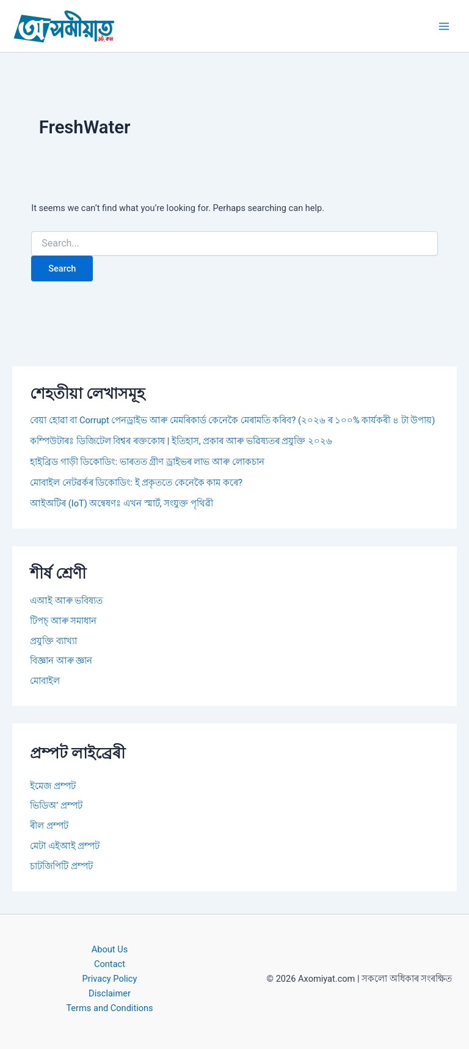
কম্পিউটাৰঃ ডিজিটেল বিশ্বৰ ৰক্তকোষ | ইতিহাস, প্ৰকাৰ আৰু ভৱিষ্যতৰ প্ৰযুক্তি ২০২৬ (181, 441)
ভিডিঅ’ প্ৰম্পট (56, 805)
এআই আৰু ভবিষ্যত (66, 600)
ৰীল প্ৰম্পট (49, 825)
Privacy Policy (109, 978)
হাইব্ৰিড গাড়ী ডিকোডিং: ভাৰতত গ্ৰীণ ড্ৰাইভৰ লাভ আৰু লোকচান (147, 461)
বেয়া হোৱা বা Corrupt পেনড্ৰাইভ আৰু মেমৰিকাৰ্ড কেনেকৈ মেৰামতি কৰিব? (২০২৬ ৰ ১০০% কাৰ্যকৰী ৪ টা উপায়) (232, 420)
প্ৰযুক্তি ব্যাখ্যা (53, 641)
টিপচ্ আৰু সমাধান (63, 620)
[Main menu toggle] (444, 26)
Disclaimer (110, 993)
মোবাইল (45, 680)
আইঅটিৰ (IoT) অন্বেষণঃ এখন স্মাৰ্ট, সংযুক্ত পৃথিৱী (121, 503)
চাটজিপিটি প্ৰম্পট (61, 866)
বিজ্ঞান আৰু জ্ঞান (61, 660)
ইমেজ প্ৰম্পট (53, 785)
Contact (109, 963)
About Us (110, 949)
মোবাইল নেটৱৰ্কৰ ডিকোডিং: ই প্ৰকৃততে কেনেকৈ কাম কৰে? (136, 482)
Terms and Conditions (109, 1008)
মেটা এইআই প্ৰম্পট (65, 845)
